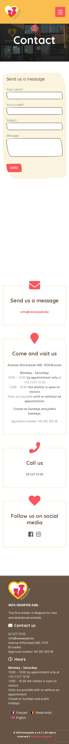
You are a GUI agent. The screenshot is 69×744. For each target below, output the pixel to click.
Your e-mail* (34, 109)
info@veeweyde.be (34, 312)
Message (34, 145)
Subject (34, 124)
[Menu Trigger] (60, 12)
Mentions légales (41, 736)
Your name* (34, 93)
